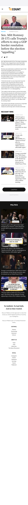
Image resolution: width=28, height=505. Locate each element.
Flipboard (14, 364)
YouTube (14, 361)
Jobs (14, 344)
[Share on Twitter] (4, 57)
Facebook (14, 359)
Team (14, 342)
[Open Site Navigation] (2, 9)
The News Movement (20, 320)
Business (14, 333)
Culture (14, 335)
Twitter (14, 357)
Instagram (14, 356)
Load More (14, 189)
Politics (3, 31)
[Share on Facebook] (6, 57)
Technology (14, 331)
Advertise (14, 346)
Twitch (14, 363)
